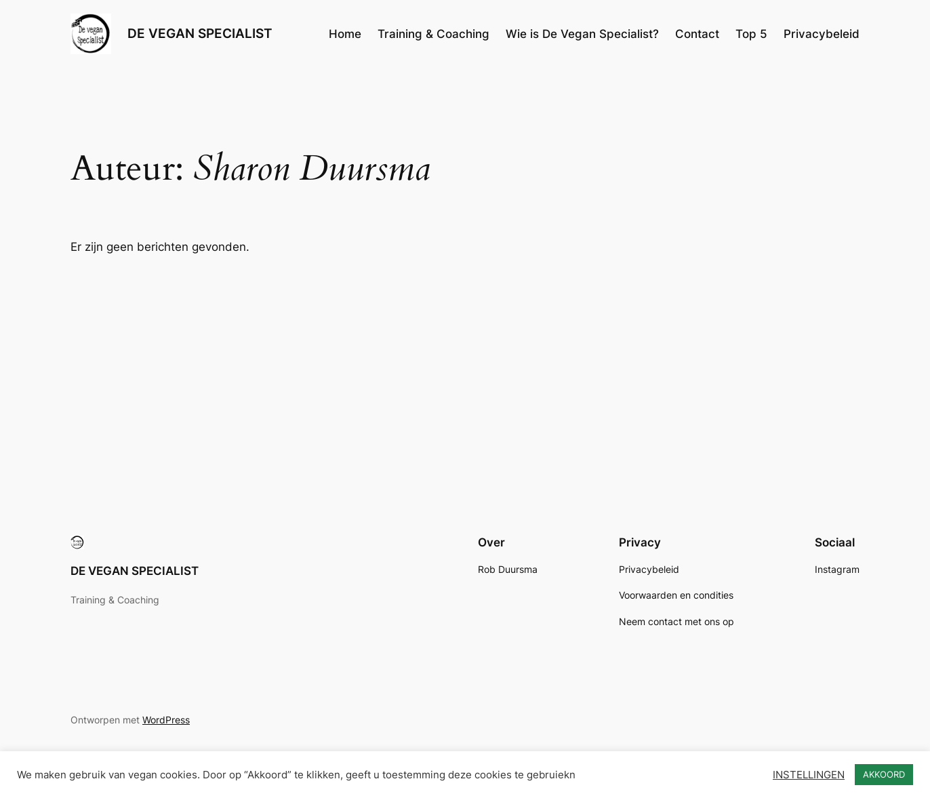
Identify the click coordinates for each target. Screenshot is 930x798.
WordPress (166, 719)
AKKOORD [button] (884, 774)
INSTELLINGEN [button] (809, 775)
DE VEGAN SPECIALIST (199, 33)
